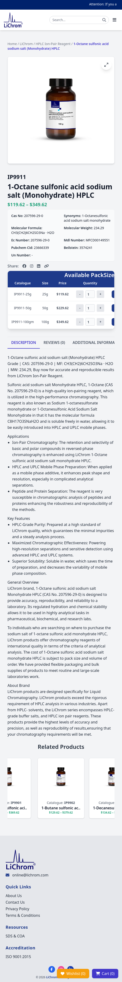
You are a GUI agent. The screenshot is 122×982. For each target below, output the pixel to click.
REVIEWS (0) (54, 342)
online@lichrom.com (30, 875)
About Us (14, 895)
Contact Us (15, 902)
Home (12, 44)
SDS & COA (15, 936)
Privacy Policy (17, 908)
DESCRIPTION (23, 342)
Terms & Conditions (23, 915)
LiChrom (26, 44)
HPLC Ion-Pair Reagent (53, 44)
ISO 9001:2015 (18, 956)
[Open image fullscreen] (106, 65)
